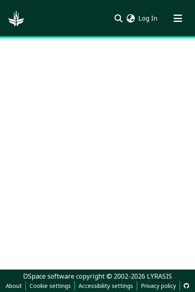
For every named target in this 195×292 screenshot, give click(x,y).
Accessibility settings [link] (105, 286)
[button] (16, 18)
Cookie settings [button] (50, 286)
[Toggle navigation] (177, 18)
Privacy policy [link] (158, 286)
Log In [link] (148, 18)
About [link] (14, 286)
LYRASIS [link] (159, 276)
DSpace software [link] (48, 276)
